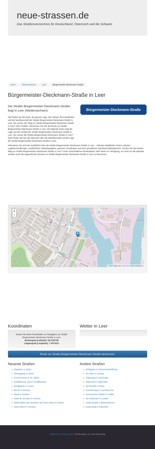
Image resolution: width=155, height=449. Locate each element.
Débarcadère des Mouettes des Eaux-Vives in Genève (39, 402)
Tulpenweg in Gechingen (97, 378)
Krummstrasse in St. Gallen (26, 378)
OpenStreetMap (128, 266)
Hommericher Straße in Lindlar (100, 394)
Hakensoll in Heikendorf (97, 382)
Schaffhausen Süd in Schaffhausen (30, 382)
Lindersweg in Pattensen (97, 407)
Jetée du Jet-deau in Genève (27, 398)
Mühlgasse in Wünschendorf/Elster (102, 369)
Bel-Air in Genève (22, 390)
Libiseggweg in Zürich (24, 373)
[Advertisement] (77, 61)
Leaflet (110, 266)
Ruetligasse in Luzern (24, 386)
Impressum (55, 434)
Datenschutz (67, 434)
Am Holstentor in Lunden (97, 398)
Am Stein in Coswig (95, 373)
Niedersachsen (29, 84)
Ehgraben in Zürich (22, 369)
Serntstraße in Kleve (95, 386)
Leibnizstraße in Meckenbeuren (100, 402)
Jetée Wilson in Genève (25, 407)
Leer (44, 84)
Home (13, 84)
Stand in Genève (21, 394)
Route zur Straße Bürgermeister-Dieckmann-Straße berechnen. (77, 354)
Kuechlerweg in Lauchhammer (100, 390)
